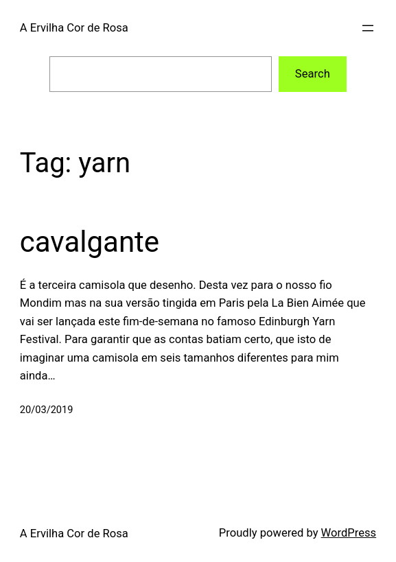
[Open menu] (368, 28)
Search (312, 73)
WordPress (349, 532)
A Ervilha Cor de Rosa (74, 27)
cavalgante (89, 242)
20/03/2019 (46, 409)
